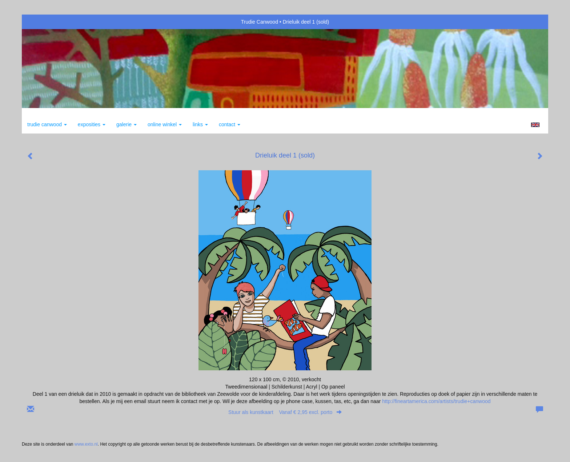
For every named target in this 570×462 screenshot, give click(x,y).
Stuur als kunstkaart (285, 412)
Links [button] (200, 124)
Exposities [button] (91, 124)
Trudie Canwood (259, 22)
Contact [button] (229, 124)
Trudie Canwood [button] (47, 124)
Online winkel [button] (165, 124)
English (535, 125)
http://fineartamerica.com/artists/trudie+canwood (436, 401)
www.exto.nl (86, 444)
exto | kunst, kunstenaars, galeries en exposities (42, 22)
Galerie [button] (126, 124)
